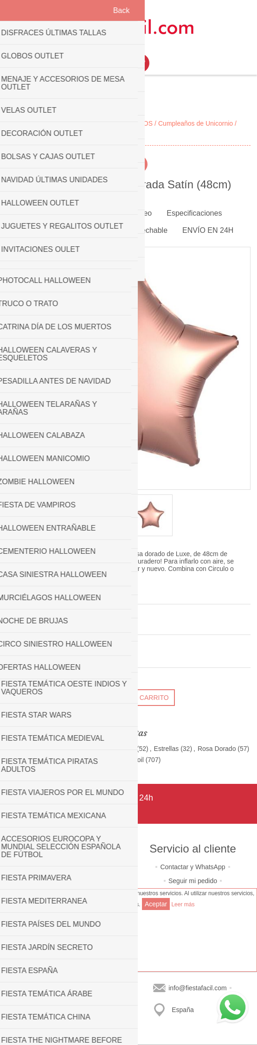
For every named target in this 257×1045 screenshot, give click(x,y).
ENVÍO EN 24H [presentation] (207, 230)
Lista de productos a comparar (64, 986)
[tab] (47, 214)
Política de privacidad (64, 881)
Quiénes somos (64, 867)
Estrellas (166, 748)
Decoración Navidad (106, 748)
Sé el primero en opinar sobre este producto (69, 624)
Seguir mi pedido (192, 881)
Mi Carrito (140, 63)
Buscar (64, 1000)
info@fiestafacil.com (197, 988)
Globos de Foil (123, 759)
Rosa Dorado (217, 748)
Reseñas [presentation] (38, 230)
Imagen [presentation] (47, 213)
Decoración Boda (33, 748)
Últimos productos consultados (64, 972)
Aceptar (156, 904)
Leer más (182, 904)
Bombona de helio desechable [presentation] (117, 230)
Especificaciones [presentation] (194, 213)
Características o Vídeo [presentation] (113, 213)
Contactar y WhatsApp (192, 867)
